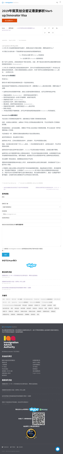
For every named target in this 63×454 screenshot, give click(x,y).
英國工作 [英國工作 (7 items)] (5, 311)
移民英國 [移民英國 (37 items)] (23, 308)
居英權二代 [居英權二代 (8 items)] (37, 305)
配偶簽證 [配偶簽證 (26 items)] (33, 314)
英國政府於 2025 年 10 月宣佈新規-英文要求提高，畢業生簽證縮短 (19, 275)
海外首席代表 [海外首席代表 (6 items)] (6, 308)
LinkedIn (21, 447)
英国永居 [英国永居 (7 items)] (41, 308)
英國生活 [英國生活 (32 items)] (17, 311)
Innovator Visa (7, 183)
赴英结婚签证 (36, 364)
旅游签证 (4, 375)
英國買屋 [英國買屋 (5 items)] (13, 314)
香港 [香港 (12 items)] (38, 314)
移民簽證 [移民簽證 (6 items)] (17, 308)
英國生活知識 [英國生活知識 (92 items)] (32, 311)
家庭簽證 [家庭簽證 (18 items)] (30, 305)
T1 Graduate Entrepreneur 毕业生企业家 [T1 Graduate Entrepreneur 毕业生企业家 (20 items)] (12, 305)
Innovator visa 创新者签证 (26, 183)
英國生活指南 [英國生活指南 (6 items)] (24, 311)
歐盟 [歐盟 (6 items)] (54, 305)
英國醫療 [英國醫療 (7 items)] (27, 314)
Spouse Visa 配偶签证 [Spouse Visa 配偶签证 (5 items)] (23, 302)
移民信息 (11, 28)
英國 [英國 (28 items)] (46, 308)
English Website (36, 373)
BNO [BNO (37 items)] (4, 299)
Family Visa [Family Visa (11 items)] (36, 299)
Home (3, 28)
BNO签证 (4, 367)
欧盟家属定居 (36, 360)
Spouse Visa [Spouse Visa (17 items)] (14, 302)
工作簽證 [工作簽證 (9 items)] (44, 305)
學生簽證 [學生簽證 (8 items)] (24, 305)
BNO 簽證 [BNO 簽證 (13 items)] (20, 299)
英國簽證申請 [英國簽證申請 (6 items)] (6, 314)
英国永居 (4, 362)
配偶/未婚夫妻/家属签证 (8, 360)
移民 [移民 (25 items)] (12, 308)
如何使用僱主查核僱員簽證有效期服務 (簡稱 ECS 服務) (16, 287)
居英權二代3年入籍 (7, 371)
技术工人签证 (36, 362)
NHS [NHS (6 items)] (9, 302)
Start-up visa (13, 183)
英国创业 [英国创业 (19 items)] (35, 308)
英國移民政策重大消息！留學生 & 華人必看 (13, 281)
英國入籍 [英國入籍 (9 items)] (56, 308)
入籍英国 (4, 364)
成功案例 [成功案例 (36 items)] (49, 305)
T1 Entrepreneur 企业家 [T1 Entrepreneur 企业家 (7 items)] (47, 302)
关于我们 (35, 367)
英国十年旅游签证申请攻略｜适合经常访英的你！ (15, 402)
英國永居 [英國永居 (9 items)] (11, 311)
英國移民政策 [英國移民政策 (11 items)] (46, 311)
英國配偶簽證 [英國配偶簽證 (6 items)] (20, 314)
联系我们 (35, 369)
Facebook (6, 447)
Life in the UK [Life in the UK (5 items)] (57, 299)
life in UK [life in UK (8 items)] (4, 302)
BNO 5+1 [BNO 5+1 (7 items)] (8, 299)
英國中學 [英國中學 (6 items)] (50, 308)
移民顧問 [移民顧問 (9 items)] (29, 308)
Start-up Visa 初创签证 (38, 183)
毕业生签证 (5, 369)
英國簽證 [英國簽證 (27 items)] (53, 311)
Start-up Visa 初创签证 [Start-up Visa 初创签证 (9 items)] (35, 302)
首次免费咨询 (9, 20)
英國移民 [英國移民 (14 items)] (39, 311)
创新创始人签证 (6, 373)
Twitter (13, 447)
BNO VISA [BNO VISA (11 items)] (14, 299)
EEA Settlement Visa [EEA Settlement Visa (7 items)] (28, 299)
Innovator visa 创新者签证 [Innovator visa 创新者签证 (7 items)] (46, 299)
